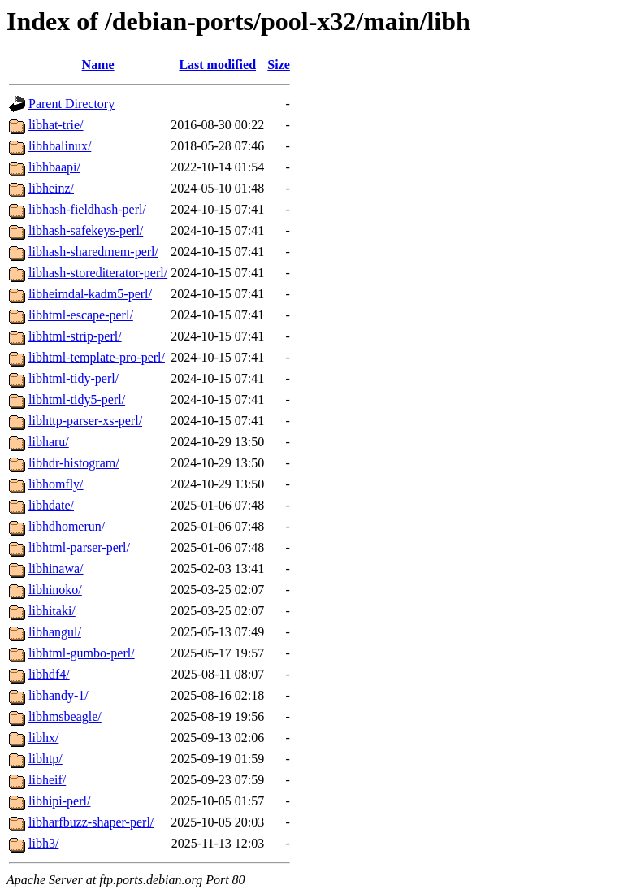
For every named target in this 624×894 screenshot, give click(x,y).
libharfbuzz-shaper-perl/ (91, 822)
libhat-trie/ (56, 125)
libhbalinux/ (59, 146)
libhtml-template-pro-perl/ (96, 357)
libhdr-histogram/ (73, 463)
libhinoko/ (55, 590)
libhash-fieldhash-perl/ (87, 209)
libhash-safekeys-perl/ (85, 230)
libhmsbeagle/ (65, 716)
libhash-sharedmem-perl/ (93, 251)
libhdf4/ (49, 674)
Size (278, 65)
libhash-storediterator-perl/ (97, 273)
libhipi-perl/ (59, 801)
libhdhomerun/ (66, 526)
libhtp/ (45, 759)
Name (98, 65)
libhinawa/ (56, 568)
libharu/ (48, 442)
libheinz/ (51, 188)
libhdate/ (51, 505)
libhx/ (43, 737)
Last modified (217, 65)
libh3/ (43, 843)
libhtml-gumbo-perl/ (81, 653)
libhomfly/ (56, 484)
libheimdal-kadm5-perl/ (90, 294)
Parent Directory (71, 104)
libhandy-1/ (58, 695)
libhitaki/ (52, 611)
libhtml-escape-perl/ (80, 315)
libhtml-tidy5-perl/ (76, 399)
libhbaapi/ (54, 167)
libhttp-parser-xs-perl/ (85, 420)
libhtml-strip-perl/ (75, 336)
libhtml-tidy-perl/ (73, 378)
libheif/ (47, 780)
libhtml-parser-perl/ (79, 547)
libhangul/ (54, 632)
